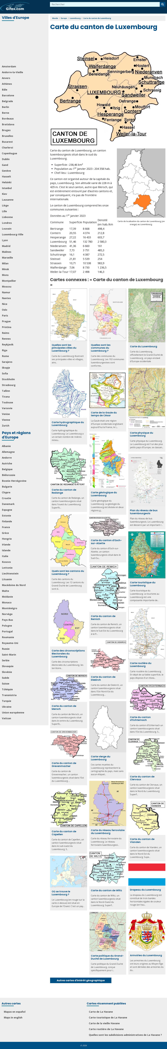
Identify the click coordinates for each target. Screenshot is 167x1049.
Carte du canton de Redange (64, 491)
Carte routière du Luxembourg (140, 664)
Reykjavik (7, 344)
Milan (5, 263)
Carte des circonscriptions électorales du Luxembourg (68, 653)
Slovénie (7, 672)
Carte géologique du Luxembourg (104, 494)
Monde (55, 18)
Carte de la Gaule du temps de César (104, 414)
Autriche (7, 463)
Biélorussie (8, 475)
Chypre (6, 492)
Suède (5, 677)
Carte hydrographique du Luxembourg (68, 424)
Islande (6, 550)
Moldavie (7, 596)
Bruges (6, 130)
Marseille (7, 257)
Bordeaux (8, 118)
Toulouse (7, 402)
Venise (6, 414)
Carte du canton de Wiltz (106, 890)
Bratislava (8, 124)
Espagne (7, 509)
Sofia (5, 373)
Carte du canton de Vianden (142, 840)
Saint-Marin (9, 654)
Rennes (6, 338)
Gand (5, 165)
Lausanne (7, 199)
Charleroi (7, 147)
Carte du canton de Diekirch (103, 678)
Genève (6, 170)
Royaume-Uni (10, 643)
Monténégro (9, 608)
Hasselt (6, 176)
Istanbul (7, 188)
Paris (5, 315)
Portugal (7, 631)
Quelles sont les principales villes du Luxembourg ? (64, 347)
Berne (5, 112)
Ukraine (6, 706)
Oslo (4, 309)
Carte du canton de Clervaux (142, 778)
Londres (7, 222)
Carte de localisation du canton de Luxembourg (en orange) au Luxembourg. (141, 223)
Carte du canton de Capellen (64, 833)
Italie (5, 556)
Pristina (6, 327)
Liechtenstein (10, 573)
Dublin (6, 159)
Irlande (6, 544)
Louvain (6, 228)
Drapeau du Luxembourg (145, 889)
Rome (5, 356)
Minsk (5, 269)
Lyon (5, 240)
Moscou (6, 286)
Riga (4, 350)
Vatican (6, 718)
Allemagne (8, 451)
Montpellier (9, 280)
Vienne (6, 419)
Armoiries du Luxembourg (146, 955)
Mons (5, 275)
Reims (5, 332)
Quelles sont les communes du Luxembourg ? (100, 347)
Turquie (6, 701)
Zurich (5, 425)
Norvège (7, 614)
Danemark (8, 504)
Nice (4, 304)
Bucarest (7, 141)
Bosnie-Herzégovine (14, 480)
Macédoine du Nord (14, 585)
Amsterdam (9, 66)
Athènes (7, 83)
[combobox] (105, 4)
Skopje (6, 367)
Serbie (5, 660)
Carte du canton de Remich (103, 617)
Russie (6, 648)
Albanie (6, 446)
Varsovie (7, 408)
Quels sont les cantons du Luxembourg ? (68, 572)
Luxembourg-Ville (12, 234)
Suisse (5, 683)
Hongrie (7, 538)
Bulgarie (7, 486)
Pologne (7, 625)
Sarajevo (7, 361)
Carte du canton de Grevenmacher (64, 764)
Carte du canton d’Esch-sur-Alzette (106, 542)
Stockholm (8, 379)
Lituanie (7, 579)
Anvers (6, 78)
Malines (6, 251)
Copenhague (9, 153)
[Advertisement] (24, 43)
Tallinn (6, 390)
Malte (5, 590)
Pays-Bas (7, 619)
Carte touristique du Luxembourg (142, 584)
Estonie (6, 515)
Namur (6, 292)
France (6, 527)
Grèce (5, 533)
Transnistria (9, 695)
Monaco (7, 602)
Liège (5, 205)
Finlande (7, 521)
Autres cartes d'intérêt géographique (81, 980)
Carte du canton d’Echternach (140, 718)
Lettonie (7, 567)
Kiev (4, 193)
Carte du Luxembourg (143, 346)
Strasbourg (8, 385)
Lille (4, 211)
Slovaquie (7, 666)
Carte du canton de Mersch (64, 707)
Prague (6, 321)
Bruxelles (7, 136)
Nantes (6, 298)
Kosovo (6, 561)
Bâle (4, 89)
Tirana (6, 396)
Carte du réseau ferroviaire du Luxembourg (108, 831)
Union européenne (13, 712)
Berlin (5, 107)
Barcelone (8, 95)
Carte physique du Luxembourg (141, 434)
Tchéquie (7, 689)
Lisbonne (7, 217)
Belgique (7, 469)
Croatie (6, 498)
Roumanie (8, 637)
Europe (64, 18)
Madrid (6, 246)
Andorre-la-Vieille (12, 72)
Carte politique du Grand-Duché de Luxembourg (107, 957)
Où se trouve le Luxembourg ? (61, 893)
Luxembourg (75, 18)
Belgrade (7, 101)
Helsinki (6, 182)
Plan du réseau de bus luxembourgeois (143, 512)
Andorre (7, 457)
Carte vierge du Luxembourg (100, 758)
